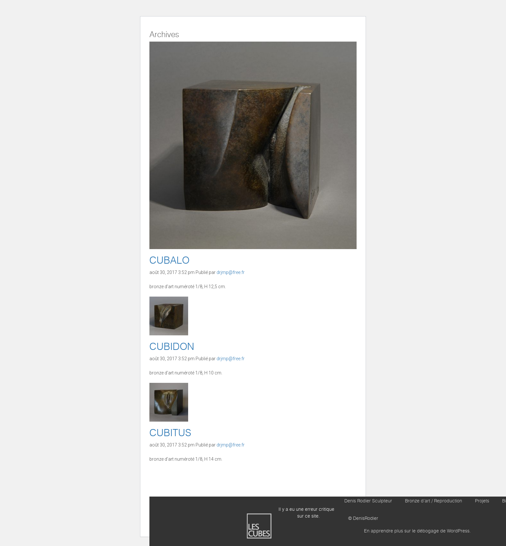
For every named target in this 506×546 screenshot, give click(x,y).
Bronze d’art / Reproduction (433, 501)
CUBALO (169, 261)
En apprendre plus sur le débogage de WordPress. (417, 531)
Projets (482, 501)
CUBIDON (171, 347)
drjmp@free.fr (231, 272)
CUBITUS (170, 433)
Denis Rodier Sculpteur (368, 501)
